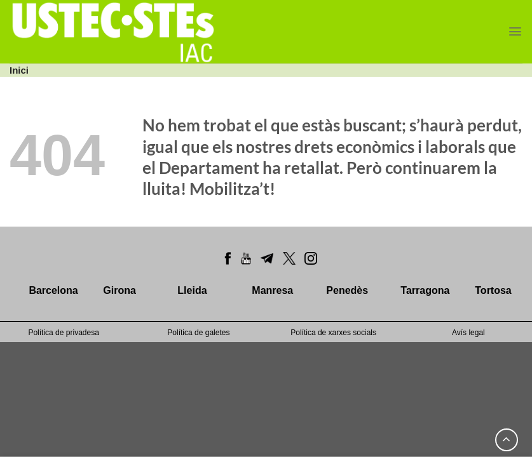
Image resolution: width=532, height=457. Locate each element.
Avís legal (468, 332)
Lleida (192, 290)
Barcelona (53, 290)
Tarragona (424, 290)
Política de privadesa (63, 332)
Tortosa (493, 290)
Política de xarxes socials (333, 332)
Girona (119, 290)
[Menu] (515, 31)
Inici (19, 70)
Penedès (347, 290)
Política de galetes (198, 332)
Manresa (272, 290)
